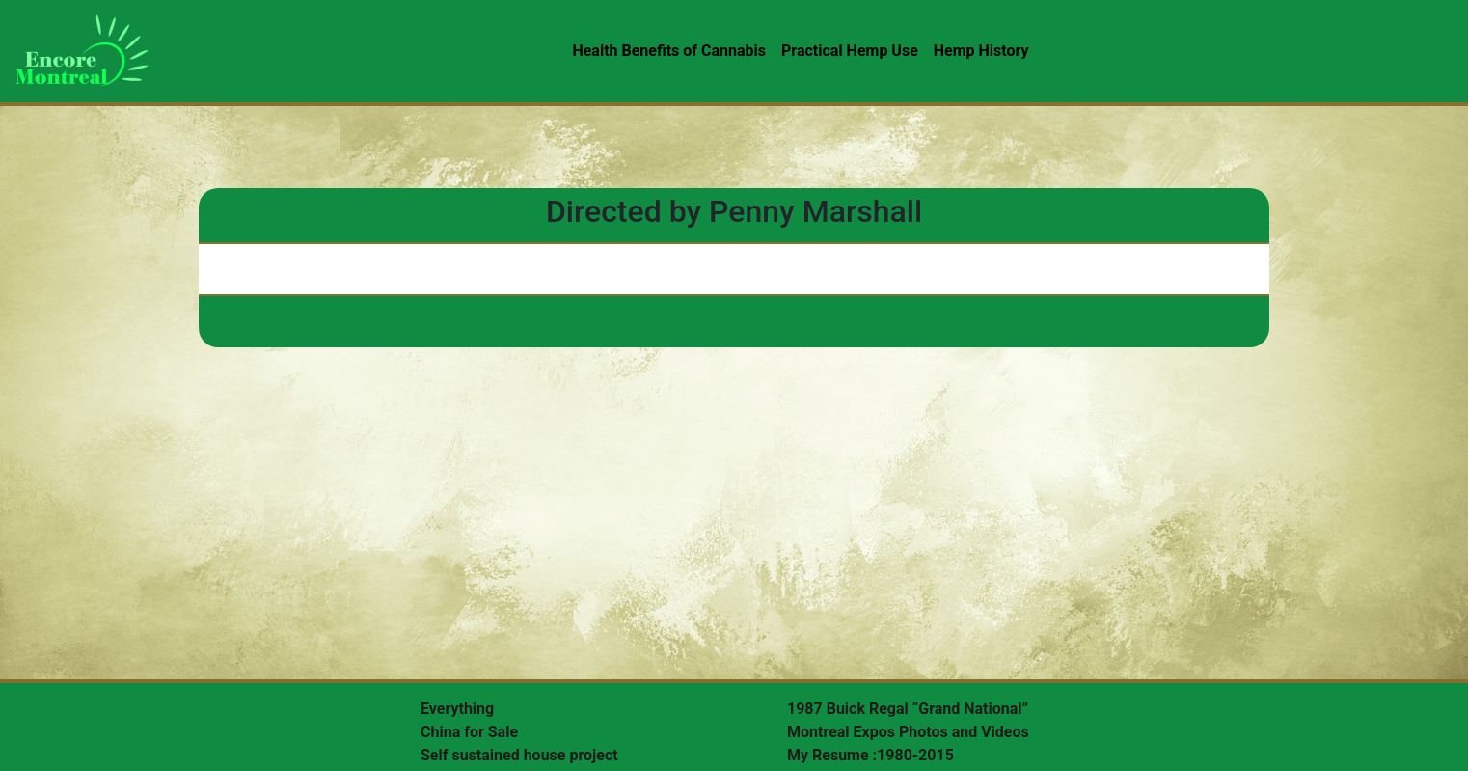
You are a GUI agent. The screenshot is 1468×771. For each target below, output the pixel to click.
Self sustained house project (519, 755)
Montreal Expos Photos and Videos (908, 732)
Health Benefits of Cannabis (669, 50)
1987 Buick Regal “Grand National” (907, 709)
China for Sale (469, 732)
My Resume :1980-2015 (870, 755)
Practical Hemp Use (849, 50)
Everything (457, 709)
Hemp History (981, 50)
